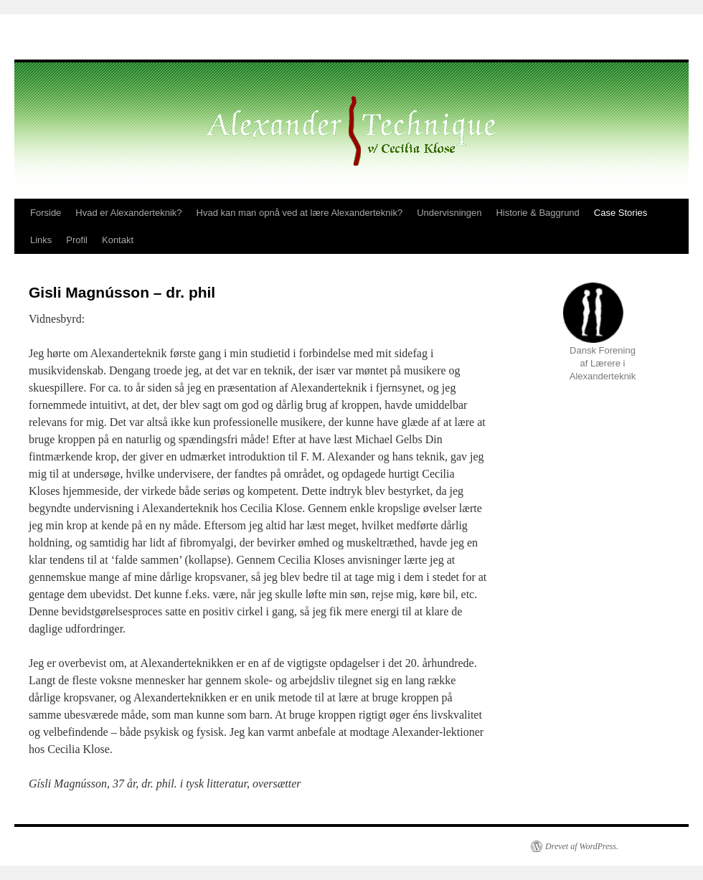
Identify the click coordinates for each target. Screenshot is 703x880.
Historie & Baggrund (537, 212)
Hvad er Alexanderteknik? (128, 212)
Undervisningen (449, 212)
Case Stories (620, 212)
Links (41, 240)
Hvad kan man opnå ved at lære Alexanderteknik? (300, 212)
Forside (45, 212)
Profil (77, 240)
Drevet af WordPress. (581, 846)
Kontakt (117, 240)
